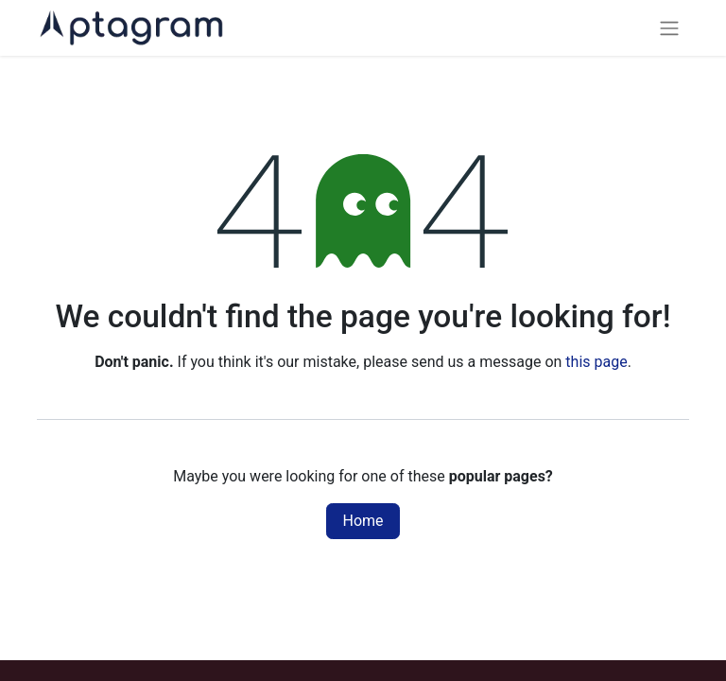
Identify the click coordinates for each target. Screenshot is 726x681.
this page (596, 362)
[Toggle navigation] (669, 28)
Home (362, 521)
